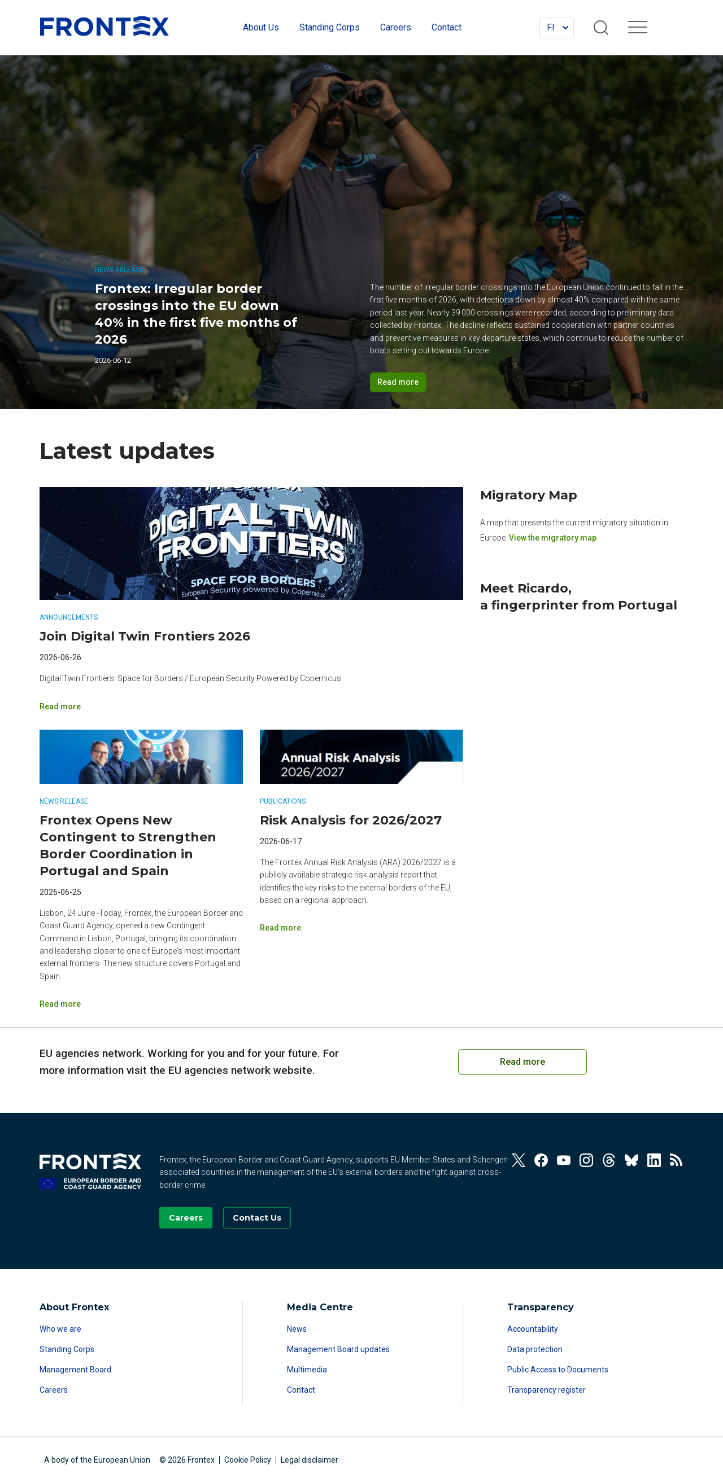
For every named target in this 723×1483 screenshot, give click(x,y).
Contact (301, 1389)
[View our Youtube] (563, 1160)
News (297, 1328)
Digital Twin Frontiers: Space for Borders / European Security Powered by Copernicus (190, 678)
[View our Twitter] (518, 1160)
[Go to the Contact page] (257, 1217)
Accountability (532, 1328)
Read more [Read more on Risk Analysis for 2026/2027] (280, 927)
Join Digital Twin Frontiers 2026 (145, 636)
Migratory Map (528, 495)
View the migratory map (552, 537)
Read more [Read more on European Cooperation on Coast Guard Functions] (522, 1061)
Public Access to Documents (557, 1369)
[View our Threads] (609, 1160)
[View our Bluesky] (631, 1160)
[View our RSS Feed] (676, 1160)
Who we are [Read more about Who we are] (60, 1328)
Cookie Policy (247, 1459)
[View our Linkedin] (654, 1160)
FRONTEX (104, 26)
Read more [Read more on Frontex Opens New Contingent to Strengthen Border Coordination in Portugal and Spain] (60, 1003)
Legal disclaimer (309, 1459)
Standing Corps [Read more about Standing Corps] (67, 1349)
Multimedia (307, 1369)
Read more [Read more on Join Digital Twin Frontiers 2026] (60, 706)
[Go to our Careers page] (185, 1217)
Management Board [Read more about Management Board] (75, 1369)
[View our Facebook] (541, 1160)
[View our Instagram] (586, 1160)
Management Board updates (338, 1349)
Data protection (535, 1349)
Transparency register (546, 1389)
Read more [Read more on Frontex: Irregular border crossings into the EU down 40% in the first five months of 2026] (398, 382)
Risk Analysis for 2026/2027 (351, 820)
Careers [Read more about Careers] (54, 1389)
